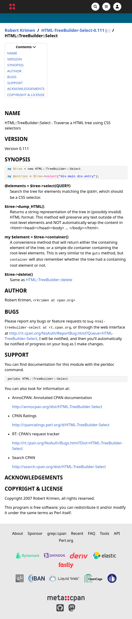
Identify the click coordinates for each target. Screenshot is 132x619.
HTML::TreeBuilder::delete (49, 279)
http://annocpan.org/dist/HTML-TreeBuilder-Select (57, 406)
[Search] (95, 7)
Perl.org (66, 540)
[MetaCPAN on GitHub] (60, 608)
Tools (104, 533)
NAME (12, 53)
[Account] (117, 7)
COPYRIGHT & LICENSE (26, 94)
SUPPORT (15, 82)
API (117, 533)
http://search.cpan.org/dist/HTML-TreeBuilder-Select (59, 466)
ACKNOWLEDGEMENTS (26, 88)
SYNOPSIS (15, 65)
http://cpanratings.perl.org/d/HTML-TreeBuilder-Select (60, 424)
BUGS (11, 76)
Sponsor (35, 533)
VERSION (14, 59)
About (17, 533)
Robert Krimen (20, 30)
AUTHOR (14, 71)
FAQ (91, 533)
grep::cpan (56, 533)
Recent (77, 533)
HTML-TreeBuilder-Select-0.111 (72, 30)
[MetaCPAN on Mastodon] (76, 608)
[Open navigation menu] (106, 7)
